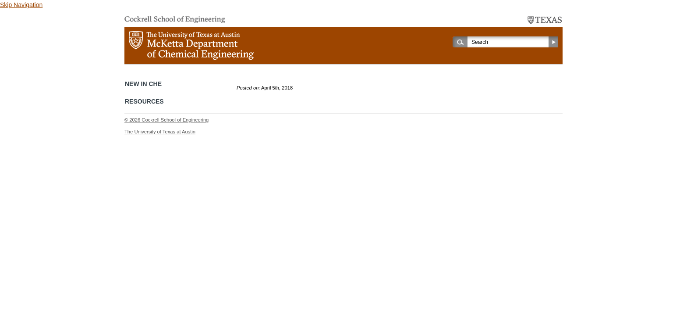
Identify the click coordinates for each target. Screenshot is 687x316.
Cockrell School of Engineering (175, 119)
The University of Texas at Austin (159, 131)
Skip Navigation (21, 4)
